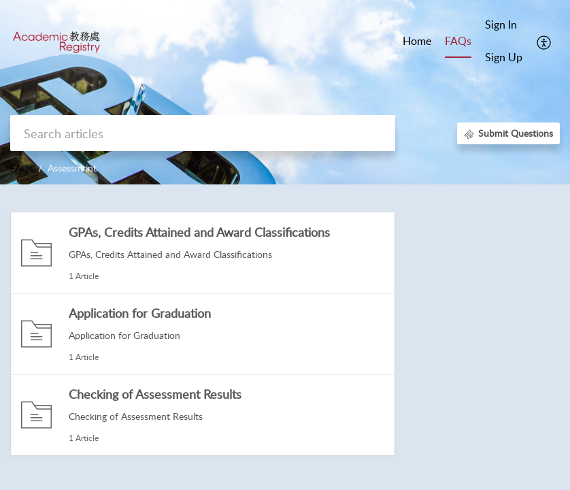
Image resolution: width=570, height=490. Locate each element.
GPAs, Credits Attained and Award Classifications (199, 232)
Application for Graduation (140, 313)
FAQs (21, 167)
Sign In (501, 24)
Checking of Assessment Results (155, 394)
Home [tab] (417, 40)
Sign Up (503, 57)
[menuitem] (503, 26)
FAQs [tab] (458, 40)
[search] (202, 133)
